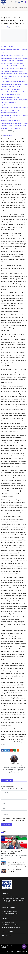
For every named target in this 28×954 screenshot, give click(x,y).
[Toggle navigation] (12, 2)
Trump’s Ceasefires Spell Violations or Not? (11, 852)
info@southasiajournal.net (12, 927)
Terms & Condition (21, 951)
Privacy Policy (10, 951)
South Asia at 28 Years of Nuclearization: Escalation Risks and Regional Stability (17, 864)
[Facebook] (16, 1)
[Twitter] (19, 1)
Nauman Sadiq (5, 27)
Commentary (23, 7)
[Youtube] (22, 1)
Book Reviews (12, 7)
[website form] (14, 814)
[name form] (14, 803)
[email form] (14, 809)
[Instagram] (26, 1)
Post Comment (6, 824)
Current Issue (6, 10)
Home (4, 7)
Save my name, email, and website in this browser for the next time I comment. (14, 819)
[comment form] (14, 795)
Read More (17, 902)
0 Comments (22, 27)
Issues (15, 10)
